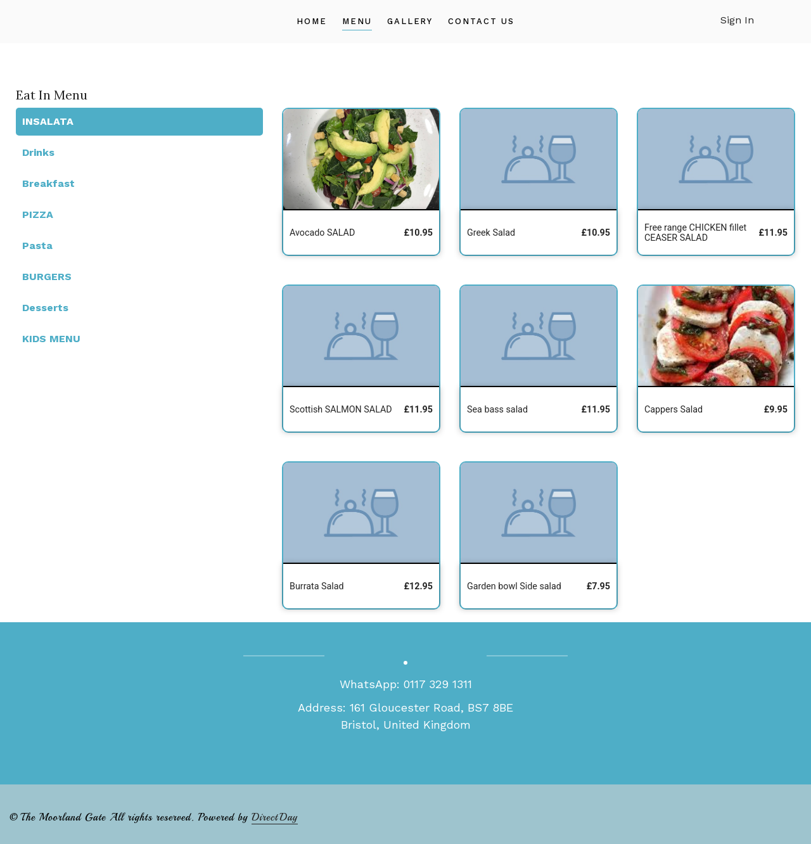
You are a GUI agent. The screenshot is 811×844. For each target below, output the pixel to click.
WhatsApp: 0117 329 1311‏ (406, 684)
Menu (357, 21)
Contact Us (481, 21)
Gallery (410, 21)
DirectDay (275, 817)
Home (312, 21)
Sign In (737, 20)
